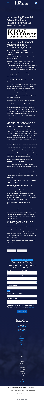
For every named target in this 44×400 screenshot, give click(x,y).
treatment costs (31, 240)
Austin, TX (22, 336)
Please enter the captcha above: (14, 293)
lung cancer (17, 240)
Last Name (24, 270)
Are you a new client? (12, 285)
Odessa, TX (22, 349)
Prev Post (11, 251)
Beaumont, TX (22, 340)
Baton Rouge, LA (22, 338)
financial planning (11, 240)
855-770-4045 (22, 330)
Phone (8, 275)
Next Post (21, 251)
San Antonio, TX (22, 351)
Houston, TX (22, 342)
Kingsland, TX (22, 344)
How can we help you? (12, 298)
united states (10, 242)
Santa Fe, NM (22, 353)
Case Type (9, 280)
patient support (24, 240)
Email (23, 275)
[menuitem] (17, 396)
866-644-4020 (22, 326)
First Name (9, 270)
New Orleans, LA (22, 346)
